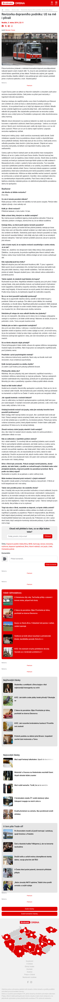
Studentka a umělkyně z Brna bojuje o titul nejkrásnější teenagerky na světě (30, 686)
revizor (42, 544)
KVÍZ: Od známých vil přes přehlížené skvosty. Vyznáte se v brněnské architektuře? (32, 650)
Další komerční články (29, 914)
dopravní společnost (16, 546)
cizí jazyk (44, 546)
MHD (30, 544)
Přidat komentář (51, 564)
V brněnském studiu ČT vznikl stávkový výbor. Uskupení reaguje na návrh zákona (31, 799)
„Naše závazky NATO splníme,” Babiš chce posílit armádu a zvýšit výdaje (33, 884)
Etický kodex (29, 966)
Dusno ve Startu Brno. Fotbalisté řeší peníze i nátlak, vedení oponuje (34, 624)
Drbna (7, 10)
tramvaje (36, 544)
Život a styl (15, 10)
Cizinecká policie (8, 549)
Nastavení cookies (29, 977)
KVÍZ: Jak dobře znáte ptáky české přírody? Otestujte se (34, 699)
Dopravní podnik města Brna (17, 544)
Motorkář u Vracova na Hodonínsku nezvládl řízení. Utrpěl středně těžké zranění (33, 773)
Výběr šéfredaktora (12, 593)
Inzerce (29, 972)
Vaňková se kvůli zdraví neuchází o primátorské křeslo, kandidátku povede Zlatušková (32, 637)
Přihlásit (48, 536)
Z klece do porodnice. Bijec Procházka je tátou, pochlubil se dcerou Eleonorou (32, 611)
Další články (29, 909)
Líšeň (50, 546)
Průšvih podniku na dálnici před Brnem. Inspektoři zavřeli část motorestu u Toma (33, 737)
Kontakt (29, 969)
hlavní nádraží (34, 546)
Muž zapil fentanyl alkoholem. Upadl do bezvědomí (33, 759)
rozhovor (5, 546)
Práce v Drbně (29, 975)
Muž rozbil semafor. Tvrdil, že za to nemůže (31, 785)
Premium (29, 85)
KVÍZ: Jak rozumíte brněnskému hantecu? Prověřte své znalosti (34, 724)
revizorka (49, 544)
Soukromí (29, 961)
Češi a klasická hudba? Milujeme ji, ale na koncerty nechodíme (33, 845)
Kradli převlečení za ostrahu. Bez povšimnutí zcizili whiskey (33, 812)
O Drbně (29, 964)
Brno (26, 546)
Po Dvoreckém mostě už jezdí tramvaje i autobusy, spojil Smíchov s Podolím (33, 832)
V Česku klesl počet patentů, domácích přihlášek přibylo (32, 871)
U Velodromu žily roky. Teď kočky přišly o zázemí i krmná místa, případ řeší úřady (33, 598)
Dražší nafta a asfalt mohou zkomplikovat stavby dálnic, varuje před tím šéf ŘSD (33, 858)
